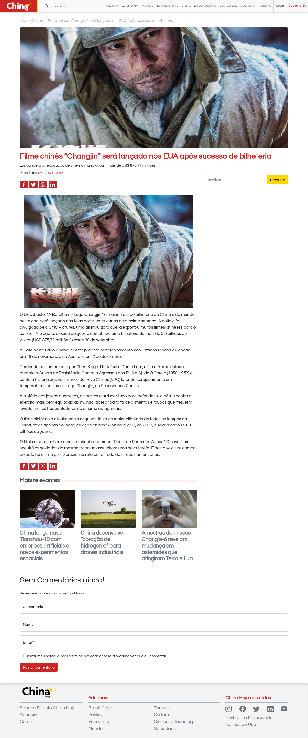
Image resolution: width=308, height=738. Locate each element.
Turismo (265, 5)
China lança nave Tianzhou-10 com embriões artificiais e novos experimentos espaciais (44, 546)
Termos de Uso (240, 724)
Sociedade (228, 5)
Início (24, 21)
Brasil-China (167, 5)
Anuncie (28, 714)
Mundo (147, 5)
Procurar (277, 180)
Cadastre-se (297, 5)
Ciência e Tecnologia (199, 5)
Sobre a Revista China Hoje (47, 708)
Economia (130, 5)
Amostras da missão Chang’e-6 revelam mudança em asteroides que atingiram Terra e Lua (167, 546)
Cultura (247, 5)
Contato (28, 721)
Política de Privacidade (249, 717)
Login (280, 5)
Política (111, 5)
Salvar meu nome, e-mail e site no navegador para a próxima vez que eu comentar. (96, 656)
